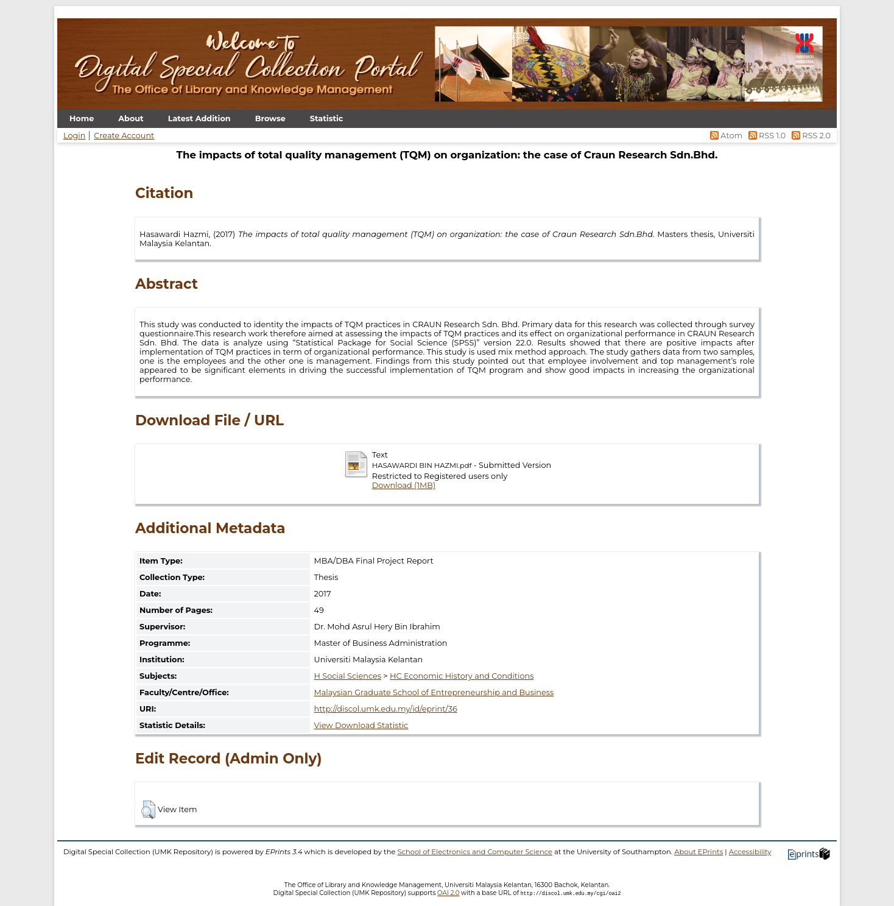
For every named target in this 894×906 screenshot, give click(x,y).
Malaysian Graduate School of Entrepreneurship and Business (434, 692)
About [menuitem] (130, 118)
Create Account (124, 135)
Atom (725, 135)
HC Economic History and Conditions (461, 676)
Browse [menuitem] (270, 118)
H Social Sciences (347, 676)
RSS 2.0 (809, 135)
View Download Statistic (361, 725)
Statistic (326, 118)
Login (74, 135)
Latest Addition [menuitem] (199, 118)
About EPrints (698, 852)
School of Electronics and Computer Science (474, 852)
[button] (148, 810)
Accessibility (750, 852)
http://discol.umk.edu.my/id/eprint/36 (385, 708)
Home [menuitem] (81, 118)
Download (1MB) (403, 485)
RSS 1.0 (765, 135)
